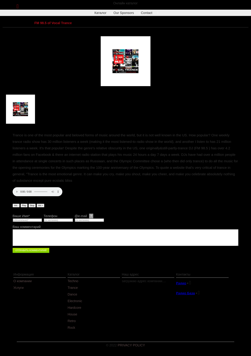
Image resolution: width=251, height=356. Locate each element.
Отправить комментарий (30, 250)
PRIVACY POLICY (131, 345)
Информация (23, 274)
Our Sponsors (122, 13)
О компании (22, 281)
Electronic (75, 301)
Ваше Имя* (21, 216)
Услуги (18, 287)
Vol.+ (40, 205)
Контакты (183, 274)
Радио (181, 283)
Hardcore (74, 307)
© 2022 (112, 345)
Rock (71, 327)
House (72, 314)
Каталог (99, 13)
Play (24, 205)
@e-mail (84, 216)
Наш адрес (130, 274)
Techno (73, 281)
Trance (25, 23)
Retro (72, 321)
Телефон (50, 216)
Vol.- (16, 205)
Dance (72, 294)
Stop (32, 205)
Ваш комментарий (27, 227)
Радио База (185, 293)
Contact (145, 13)
